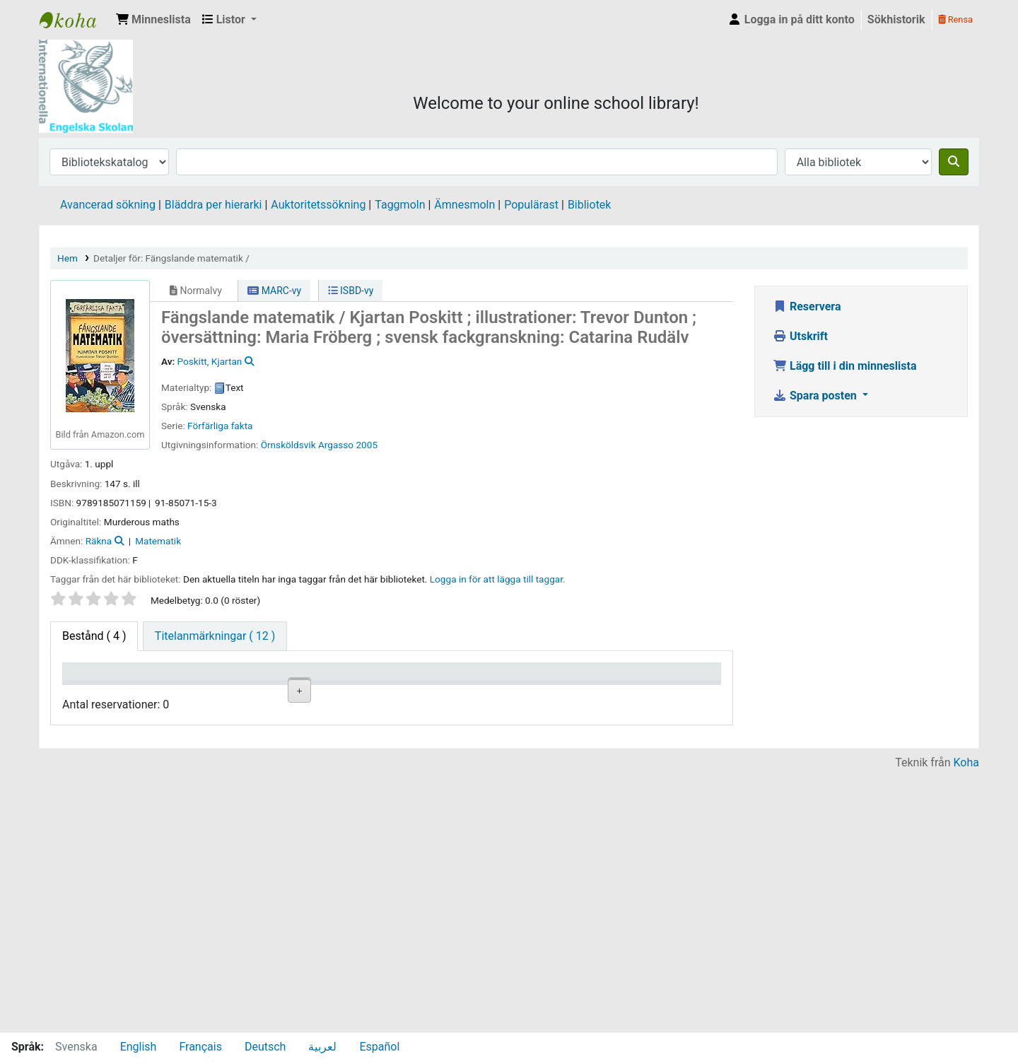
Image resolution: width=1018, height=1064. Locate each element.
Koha (966, 1023)
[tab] (215, 636)
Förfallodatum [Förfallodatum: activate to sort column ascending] (597, 692)
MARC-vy (274, 290)
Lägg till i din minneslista (845, 366)
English (138, 1046)
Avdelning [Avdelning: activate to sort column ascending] (258, 692)
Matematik (158, 540)
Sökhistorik (896, 19)
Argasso (335, 444)
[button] (153, 20)
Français (200, 1046)
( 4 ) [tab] (94, 636)
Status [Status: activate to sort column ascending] (498, 692)
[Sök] (954, 161)
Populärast (531, 204)
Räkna (99, 540)
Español (379, 1046)
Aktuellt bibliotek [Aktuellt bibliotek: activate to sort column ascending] (173, 685)
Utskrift (800, 336)
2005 (367, 444)
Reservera (807, 306)
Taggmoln (400, 204)
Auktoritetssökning (318, 204)
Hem (67, 258)
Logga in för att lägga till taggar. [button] (498, 579)
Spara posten (816, 395)
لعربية (322, 1046)
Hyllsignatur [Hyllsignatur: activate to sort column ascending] (345, 692)
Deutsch (265, 1046)
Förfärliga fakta (219, 425)
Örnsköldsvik (288, 444)
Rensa (955, 19)
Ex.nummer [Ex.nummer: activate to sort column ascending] (427, 692)
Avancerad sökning (108, 204)
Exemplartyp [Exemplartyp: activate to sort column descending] (100, 692)
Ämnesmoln (464, 204)
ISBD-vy (351, 290)
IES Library (75, 20)
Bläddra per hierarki (213, 204)
